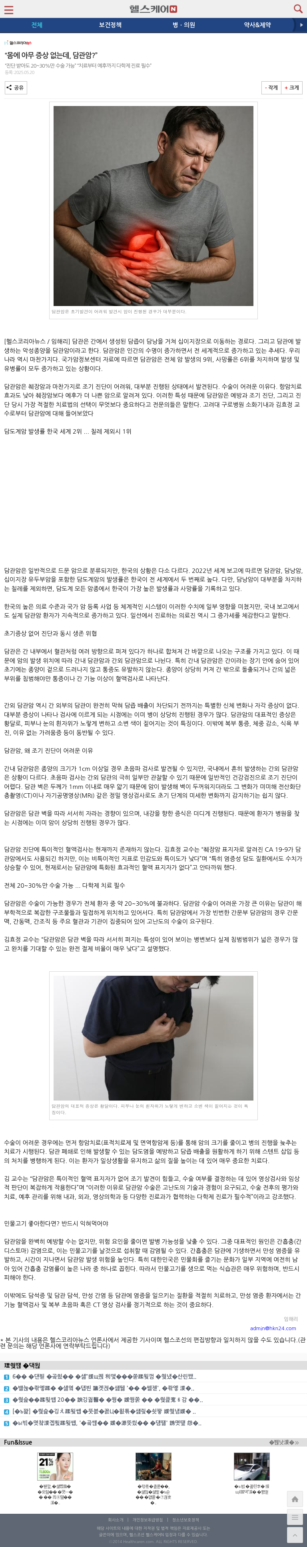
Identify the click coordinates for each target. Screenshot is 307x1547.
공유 (16, 87)
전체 (36, 25)
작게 (271, 87)
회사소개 (115, 1520)
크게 (292, 87)
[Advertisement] (153, 501)
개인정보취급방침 (147, 1520)
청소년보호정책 (185, 1520)
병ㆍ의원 (184, 25)
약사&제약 (257, 25)
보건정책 (110, 25)
